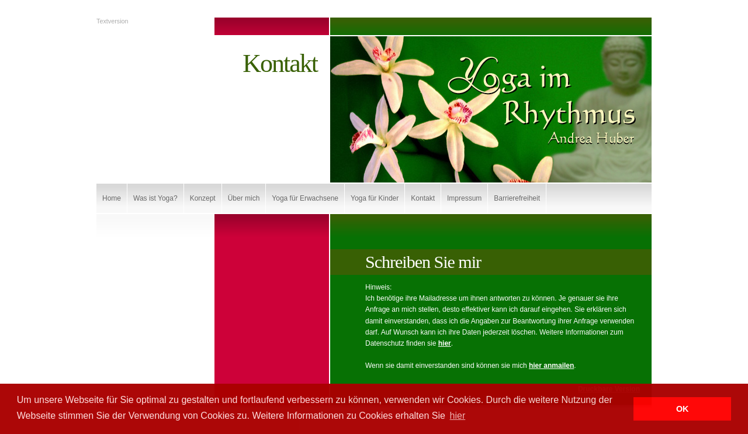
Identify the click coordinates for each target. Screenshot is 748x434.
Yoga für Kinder (375, 198)
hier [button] (458, 416)
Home (111, 198)
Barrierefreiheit (517, 198)
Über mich (244, 198)
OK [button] (682, 409)
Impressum (464, 198)
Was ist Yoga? (155, 198)
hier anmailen (551, 365)
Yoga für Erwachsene (305, 198)
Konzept (203, 198)
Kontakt (423, 198)
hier (444, 343)
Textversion (112, 21)
